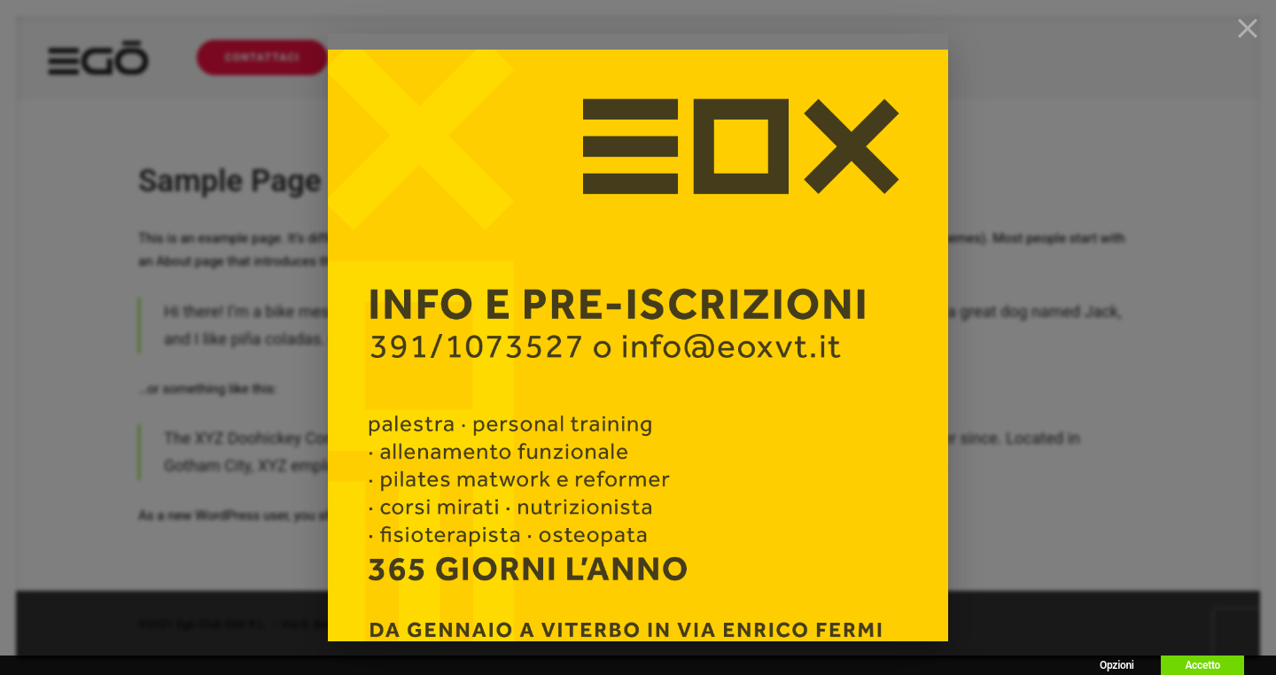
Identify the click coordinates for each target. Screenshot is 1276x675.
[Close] (1247, 28)
